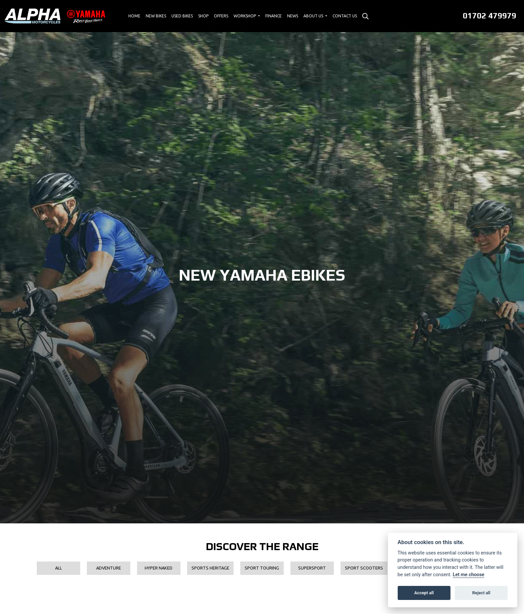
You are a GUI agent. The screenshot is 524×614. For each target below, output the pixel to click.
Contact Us (345, 16)
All (58, 568)
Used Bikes (182, 16)
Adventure (108, 568)
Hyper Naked (158, 568)
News (292, 16)
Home (134, 16)
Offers (221, 16)
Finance (273, 16)
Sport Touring (262, 568)
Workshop (245, 16)
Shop (203, 16)
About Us (313, 16)
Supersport (312, 568)
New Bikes (156, 16)
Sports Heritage (210, 568)
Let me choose (469, 575)
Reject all (481, 592)
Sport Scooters (364, 568)
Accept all (424, 592)
